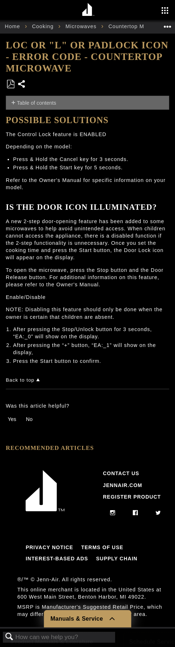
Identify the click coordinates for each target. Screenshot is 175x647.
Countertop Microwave (138, 26)
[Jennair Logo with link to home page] (45, 509)
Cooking (44, 26)
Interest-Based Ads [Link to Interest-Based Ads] (57, 558)
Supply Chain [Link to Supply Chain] (116, 558)
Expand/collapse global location (167, 24)
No (29, 419)
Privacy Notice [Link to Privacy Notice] (49, 547)
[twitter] (158, 513)
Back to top (20, 380)
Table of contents (36, 103)
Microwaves (81, 26)
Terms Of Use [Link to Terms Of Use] (102, 547)
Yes (12, 419)
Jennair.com (122, 485)
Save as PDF (10, 84)
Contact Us (121, 473)
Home (13, 26)
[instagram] (113, 513)
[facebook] (135, 513)
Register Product (132, 497)
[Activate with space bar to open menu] (165, 11)
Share (21, 85)
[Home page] (89, 10)
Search (9, 637)
